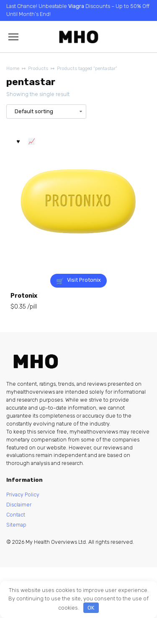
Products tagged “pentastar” (87, 68)
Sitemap (16, 525)
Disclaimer (18, 504)
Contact (15, 515)
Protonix (23, 295)
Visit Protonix (84, 280)
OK (91, 608)
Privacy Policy (22, 494)
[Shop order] (46, 111)
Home (12, 68)
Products (38, 68)
